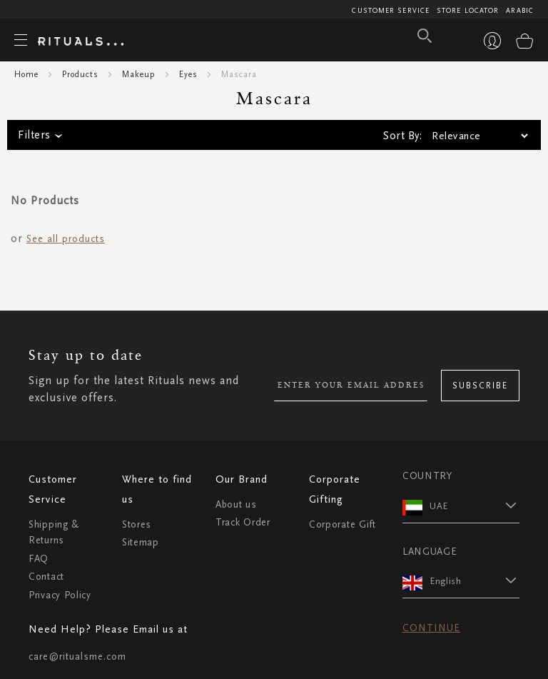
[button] (474, 505)
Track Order (242, 522)
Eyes (188, 74)
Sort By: (402, 135)
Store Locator (468, 10)
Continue (431, 628)
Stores (136, 524)
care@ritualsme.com (77, 656)
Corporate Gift (342, 524)
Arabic (520, 10)
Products (80, 74)
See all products (65, 239)
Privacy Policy (60, 595)
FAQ (39, 559)
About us (236, 504)
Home (26, 74)
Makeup (139, 74)
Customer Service (391, 10)
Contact (46, 576)
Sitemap (140, 542)
